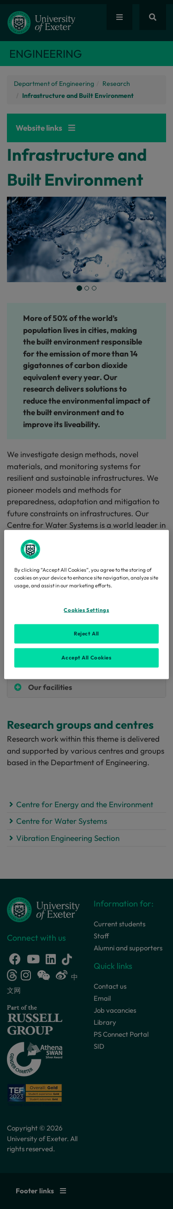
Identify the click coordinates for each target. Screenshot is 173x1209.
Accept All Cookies (86, 657)
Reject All (86, 633)
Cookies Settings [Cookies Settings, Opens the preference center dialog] (86, 610)
